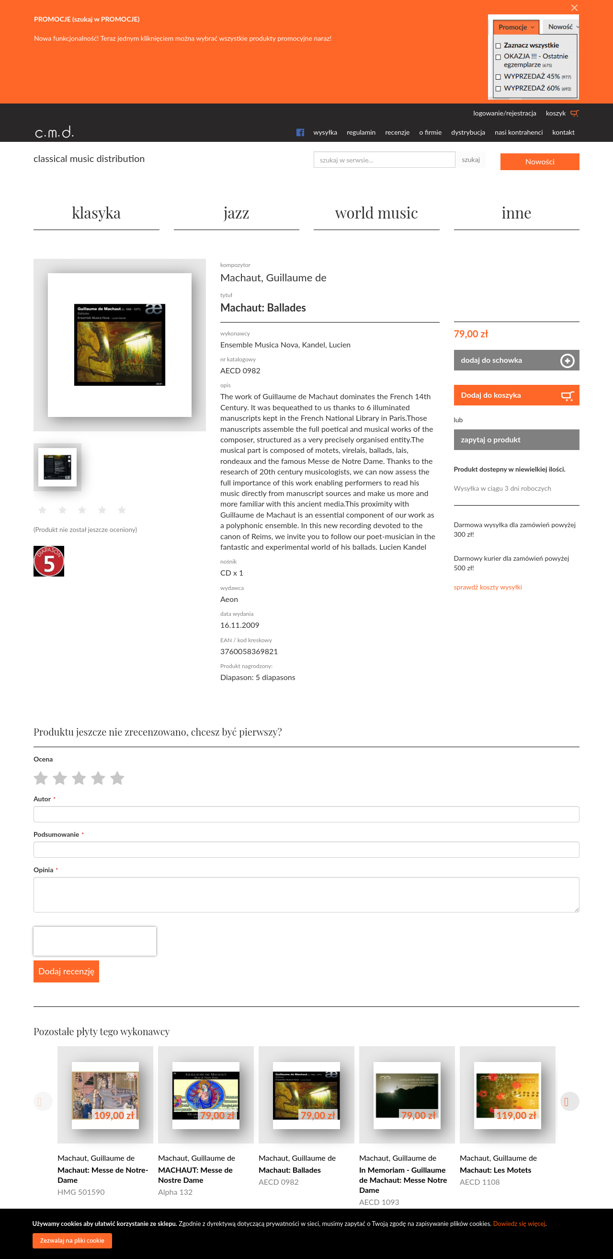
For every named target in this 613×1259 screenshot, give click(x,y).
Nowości (540, 159)
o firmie (430, 132)
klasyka (96, 210)
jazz (236, 210)
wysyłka (326, 132)
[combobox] (384, 159)
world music (376, 210)
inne (516, 210)
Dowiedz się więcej (519, 1223)
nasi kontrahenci (519, 132)
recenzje (397, 132)
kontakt (564, 132)
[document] (308, 1233)
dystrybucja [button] (468, 132)
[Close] (574, 8)
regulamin (361, 132)
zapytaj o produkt (491, 438)
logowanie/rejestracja (504, 113)
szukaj (471, 159)
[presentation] (95, 941)
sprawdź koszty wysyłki (488, 586)
